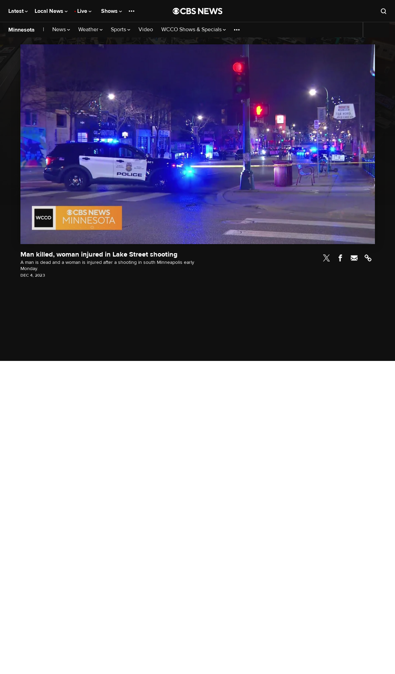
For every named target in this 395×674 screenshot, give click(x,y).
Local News (51, 11)
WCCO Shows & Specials (193, 29)
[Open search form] (383, 11)
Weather (90, 29)
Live (84, 11)
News (61, 29)
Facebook (340, 257)
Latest (18, 11)
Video (145, 29)
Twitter (326, 257)
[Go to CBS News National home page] (198, 11)
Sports (120, 29)
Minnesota (21, 29)
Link (368, 257)
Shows (111, 11)
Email (354, 257)
